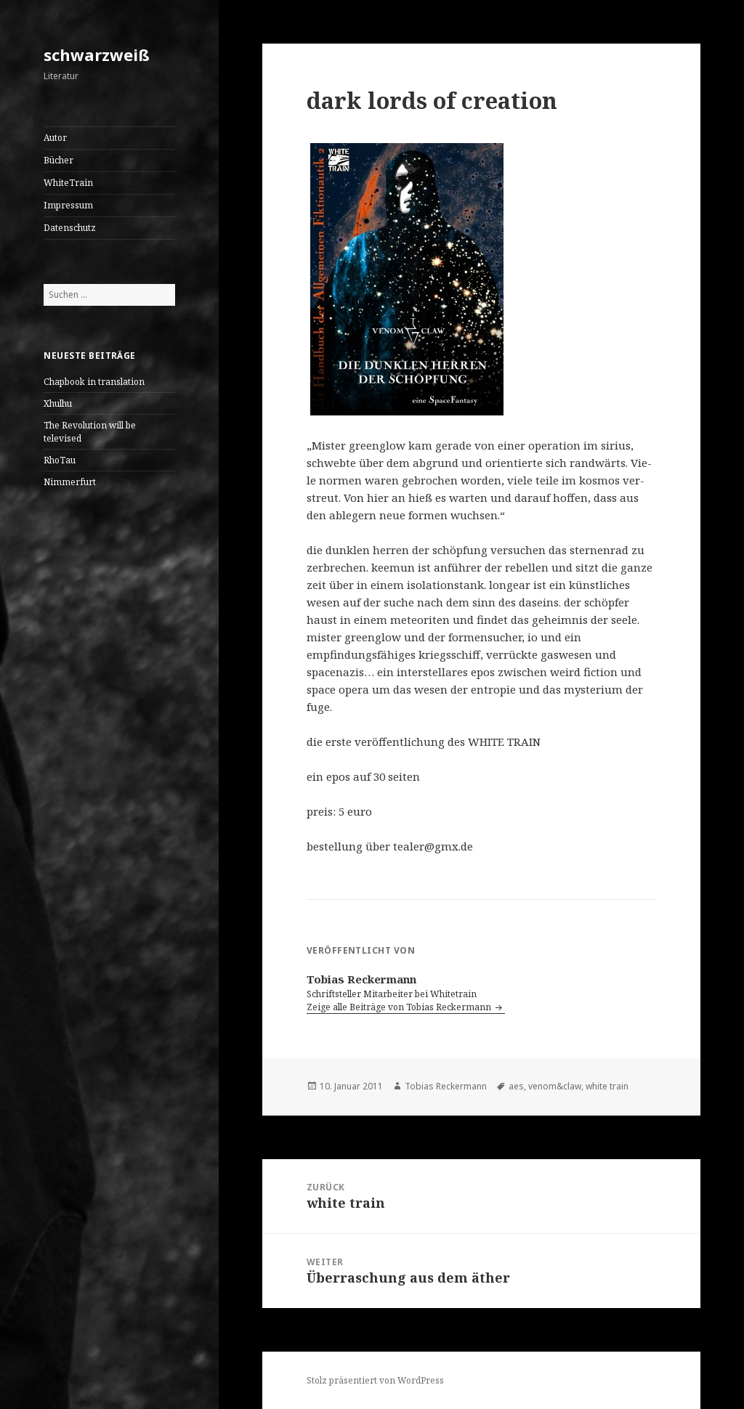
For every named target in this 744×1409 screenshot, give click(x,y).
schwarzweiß (97, 54)
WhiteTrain (68, 182)
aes (516, 1086)
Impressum (68, 205)
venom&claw (554, 1086)
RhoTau (60, 460)
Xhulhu (58, 403)
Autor (55, 137)
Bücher (58, 160)
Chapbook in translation (94, 381)
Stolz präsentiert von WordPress (375, 1380)
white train (607, 1086)
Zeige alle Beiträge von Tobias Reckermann (400, 1007)
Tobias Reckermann (446, 1086)
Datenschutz (70, 228)
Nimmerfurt (70, 482)
